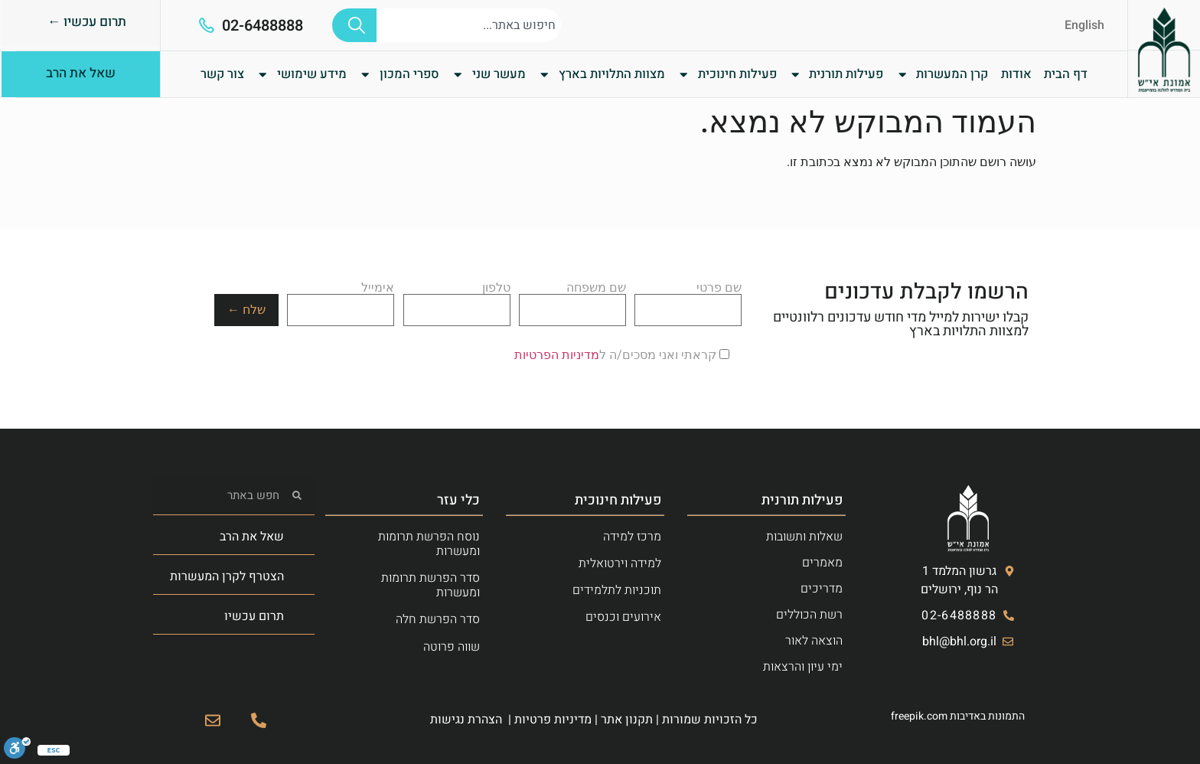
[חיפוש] (354, 25)
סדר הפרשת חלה (438, 619)
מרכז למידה (632, 536)
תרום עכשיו (254, 616)
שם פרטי (688, 299)
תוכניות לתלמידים (616, 590)
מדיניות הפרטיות (556, 355)
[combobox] (469, 25)
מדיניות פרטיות (553, 719)
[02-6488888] (206, 25)
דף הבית (1066, 74)
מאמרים (822, 562)
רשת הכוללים (809, 615)
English (1084, 25)
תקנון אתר (627, 719)
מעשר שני (488, 74)
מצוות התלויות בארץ (601, 74)
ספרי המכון (399, 74)
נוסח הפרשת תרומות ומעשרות (429, 543)
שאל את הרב (252, 536)
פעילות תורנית (836, 74)
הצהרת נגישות (466, 719)
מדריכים (822, 589)
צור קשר (222, 74)
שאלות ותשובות (804, 536)
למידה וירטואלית (620, 563)
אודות (1016, 74)
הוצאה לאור (814, 641)
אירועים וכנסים (623, 617)
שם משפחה (572, 299)
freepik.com (919, 716)
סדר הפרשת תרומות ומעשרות (430, 585)
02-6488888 (262, 26)
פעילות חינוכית (726, 74)
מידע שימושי (301, 74)
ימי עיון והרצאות (803, 667)
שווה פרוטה (451, 647)
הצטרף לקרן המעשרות (227, 576)
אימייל (340, 299)
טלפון (456, 299)
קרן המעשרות (942, 74)
